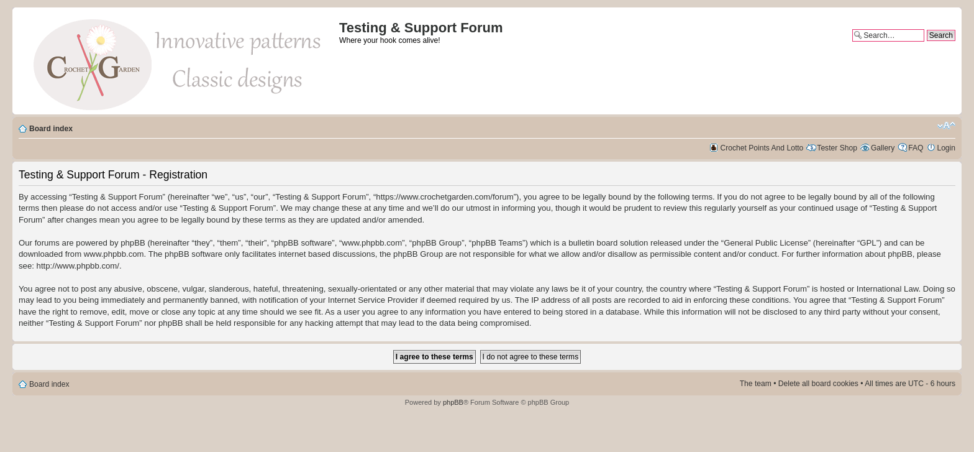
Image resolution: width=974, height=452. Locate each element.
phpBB (453, 402)
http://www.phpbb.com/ (78, 265)
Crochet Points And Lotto (762, 148)
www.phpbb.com (114, 254)
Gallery (882, 148)
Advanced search (926, 46)
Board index (51, 128)
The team (755, 383)
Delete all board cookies (818, 383)
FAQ (915, 148)
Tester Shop (837, 148)
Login (946, 148)
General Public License (766, 242)
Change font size (946, 125)
